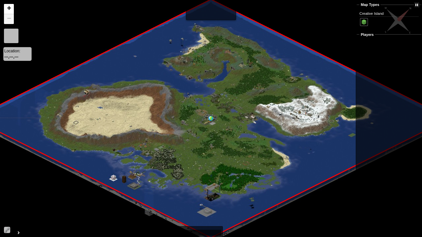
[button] (213, 121)
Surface (364, 22)
